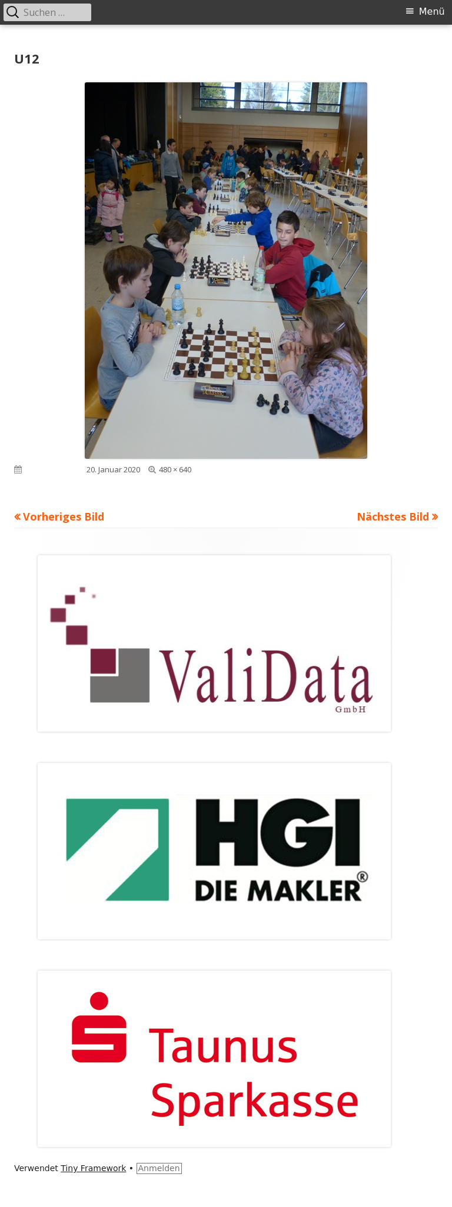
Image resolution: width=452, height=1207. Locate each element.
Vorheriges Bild (63, 516)
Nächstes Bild (393, 516)
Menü (432, 11)
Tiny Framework (93, 1168)
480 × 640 (175, 469)
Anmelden (159, 1168)
